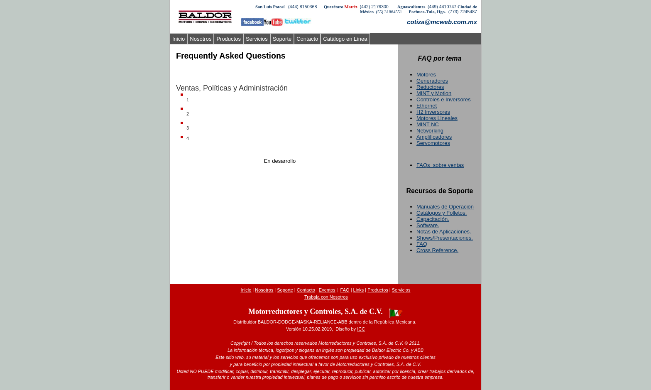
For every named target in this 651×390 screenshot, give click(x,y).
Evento (327, 289)
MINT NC (427, 124)
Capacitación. (432, 219)
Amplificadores (434, 137)
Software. (427, 225)
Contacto (307, 39)
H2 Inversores (433, 112)
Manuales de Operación (445, 207)
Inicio (178, 39)
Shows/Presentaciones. (444, 238)
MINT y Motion (433, 93)
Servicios (257, 39)
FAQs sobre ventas (440, 165)
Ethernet (426, 106)
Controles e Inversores (443, 99)
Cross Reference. (437, 250)
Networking (429, 131)
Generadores (432, 81)
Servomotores (433, 143)
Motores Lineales (437, 118)
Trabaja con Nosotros (326, 296)
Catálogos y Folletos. (441, 213)
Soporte (282, 39)
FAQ (421, 244)
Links (358, 289)
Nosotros (200, 39)
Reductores (430, 87)
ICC (361, 328)
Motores (426, 74)
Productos (228, 39)
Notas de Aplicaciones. (443, 231)
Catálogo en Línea (345, 39)
